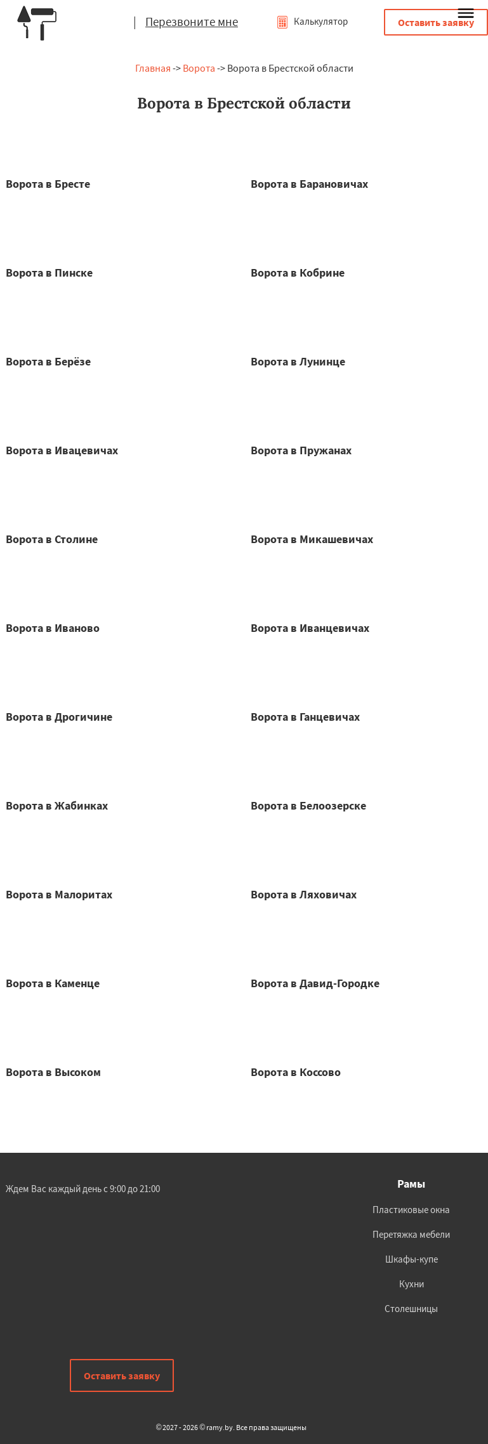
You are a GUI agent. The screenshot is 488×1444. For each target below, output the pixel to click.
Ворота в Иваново (53, 627)
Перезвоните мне (191, 21)
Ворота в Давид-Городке (315, 983)
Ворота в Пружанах (301, 450)
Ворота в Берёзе (48, 361)
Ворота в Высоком (53, 1072)
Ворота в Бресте (48, 183)
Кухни (411, 1284)
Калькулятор (312, 21)
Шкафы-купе (411, 1259)
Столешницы (411, 1309)
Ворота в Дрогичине (59, 716)
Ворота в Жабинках (57, 805)
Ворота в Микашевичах (312, 539)
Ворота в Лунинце (298, 361)
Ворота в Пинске (49, 272)
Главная (153, 68)
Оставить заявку (436, 22)
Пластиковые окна (411, 1210)
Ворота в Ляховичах (304, 894)
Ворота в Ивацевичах (62, 450)
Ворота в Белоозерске (308, 805)
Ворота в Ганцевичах (305, 716)
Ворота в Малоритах (59, 894)
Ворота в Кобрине (298, 272)
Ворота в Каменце (53, 983)
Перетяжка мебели (411, 1234)
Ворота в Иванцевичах (310, 627)
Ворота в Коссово (296, 1072)
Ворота (199, 68)
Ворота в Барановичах (309, 183)
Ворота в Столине (52, 539)
